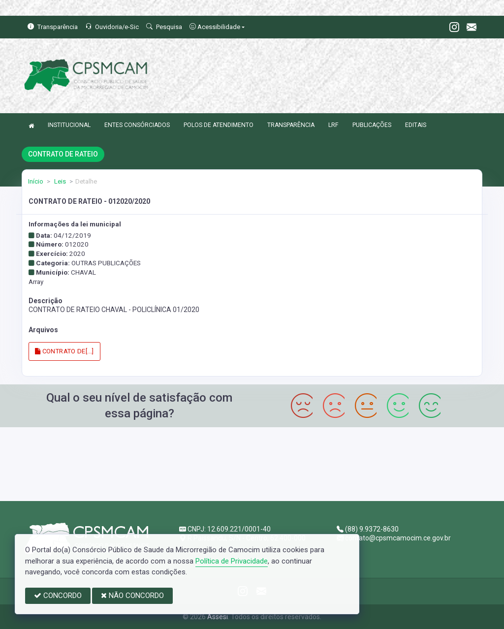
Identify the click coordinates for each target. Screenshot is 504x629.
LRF (333, 125)
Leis (59, 181)
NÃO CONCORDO (132, 595)
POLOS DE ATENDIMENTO (218, 125)
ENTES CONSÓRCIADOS (137, 125)
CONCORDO (58, 595)
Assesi (217, 617)
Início (35, 181)
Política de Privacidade (231, 561)
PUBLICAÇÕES (371, 125)
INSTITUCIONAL (69, 125)
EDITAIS (415, 125)
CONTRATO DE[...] (64, 351)
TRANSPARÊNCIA (291, 125)
